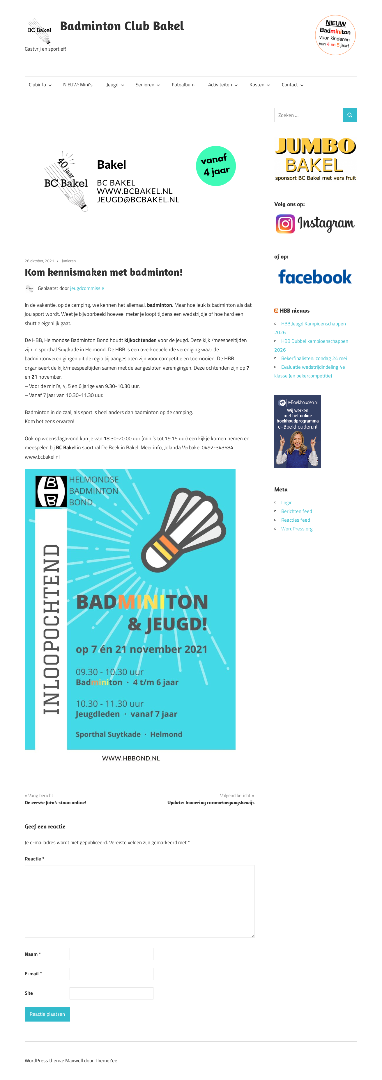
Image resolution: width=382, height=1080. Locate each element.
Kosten (260, 84)
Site (29, 993)
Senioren (148, 84)
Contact (293, 84)
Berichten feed (296, 511)
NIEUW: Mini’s (78, 84)
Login (287, 502)
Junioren (69, 261)
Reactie (34, 858)
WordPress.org (297, 528)
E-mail (33, 973)
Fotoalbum (183, 84)
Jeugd (115, 84)
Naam (33, 954)
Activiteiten (223, 84)
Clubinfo (40, 84)
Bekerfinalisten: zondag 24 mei (314, 358)
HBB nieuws (295, 310)
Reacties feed (295, 520)
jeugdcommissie (87, 288)
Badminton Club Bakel (122, 25)
